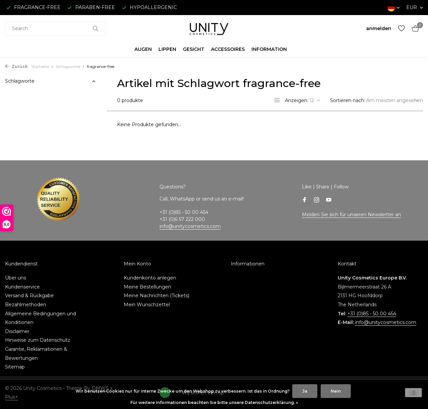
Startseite (42, 66)
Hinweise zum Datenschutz (37, 340)
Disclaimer (17, 331)
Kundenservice (22, 287)
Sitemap (15, 367)
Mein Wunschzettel (147, 305)
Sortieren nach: (347, 100)
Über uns (15, 278)
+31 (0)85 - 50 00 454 (371, 314)
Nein (336, 391)
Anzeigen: (296, 100)
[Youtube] (328, 200)
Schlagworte (70, 66)
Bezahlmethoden (25, 305)
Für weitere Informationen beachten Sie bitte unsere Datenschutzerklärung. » (214, 402)
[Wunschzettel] (401, 28)
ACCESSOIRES (228, 49)
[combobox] (55, 28)
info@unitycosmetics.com (190, 226)
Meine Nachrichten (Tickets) (156, 296)
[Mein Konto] (378, 28)
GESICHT (193, 49)
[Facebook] (304, 200)
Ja (304, 391)
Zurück (16, 66)
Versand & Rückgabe (29, 296)
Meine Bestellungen (147, 287)
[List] (277, 100)
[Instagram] (316, 200)
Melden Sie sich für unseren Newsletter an (351, 215)
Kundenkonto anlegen (150, 278)
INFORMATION (269, 49)
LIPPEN (167, 49)
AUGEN (143, 49)
